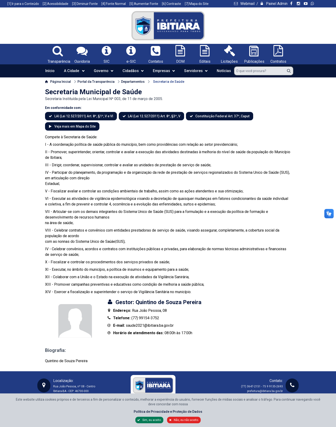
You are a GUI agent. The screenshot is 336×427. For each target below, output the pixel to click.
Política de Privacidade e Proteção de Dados (168, 411)
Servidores (195, 71)
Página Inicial (58, 81)
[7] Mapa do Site (197, 4)
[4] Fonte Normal (114, 4)
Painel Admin (276, 3)
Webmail (247, 3)
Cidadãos (133, 71)
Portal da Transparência (94, 81)
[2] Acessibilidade (55, 4)
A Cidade (74, 71)
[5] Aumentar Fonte (144, 4)
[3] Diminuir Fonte (85, 4)
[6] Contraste (171, 4)
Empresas (164, 71)
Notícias (224, 71)
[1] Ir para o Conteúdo (23, 4)
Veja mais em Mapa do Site (75, 126)
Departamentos (131, 81)
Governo (103, 71)
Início (50, 71)
